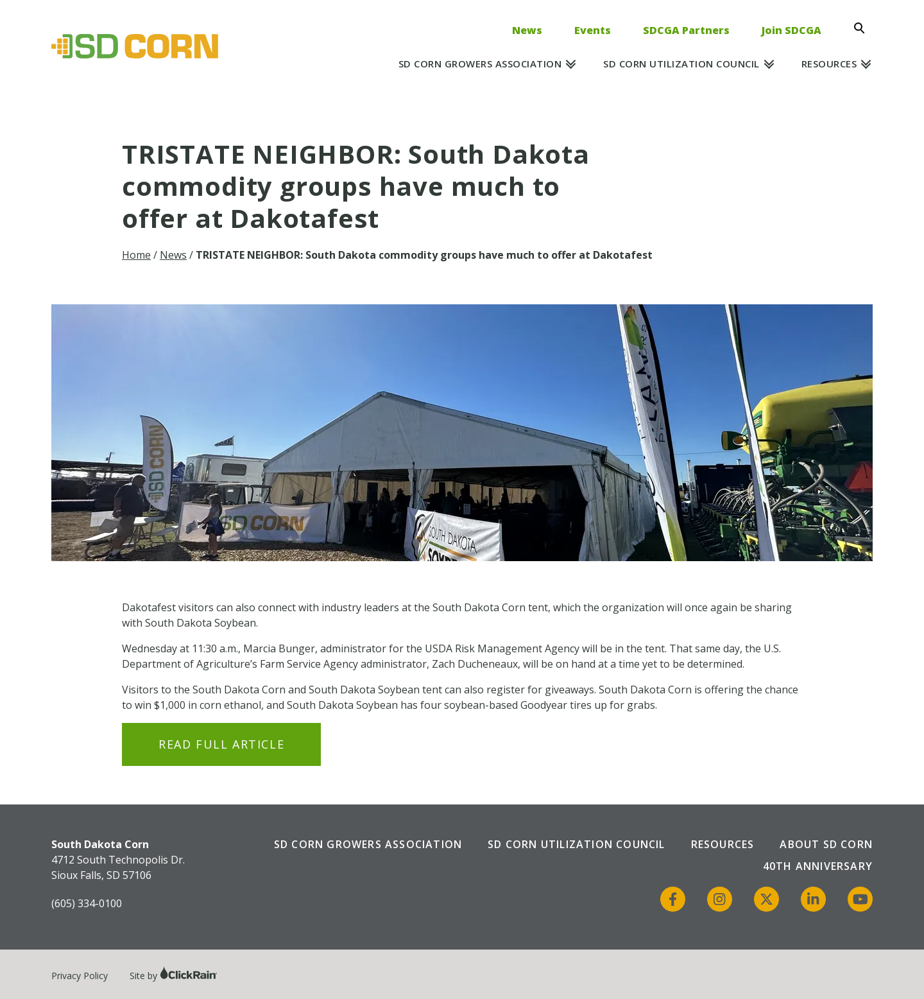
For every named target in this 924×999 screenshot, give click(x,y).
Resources (829, 63)
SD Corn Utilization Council (681, 63)
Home (136, 255)
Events (592, 30)
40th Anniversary (818, 866)
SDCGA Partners (686, 30)
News (527, 30)
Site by (174, 975)
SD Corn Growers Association (480, 63)
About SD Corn (826, 844)
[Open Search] (863, 28)
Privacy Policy (79, 975)
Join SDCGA (791, 30)
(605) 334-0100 (86, 903)
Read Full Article (221, 744)
